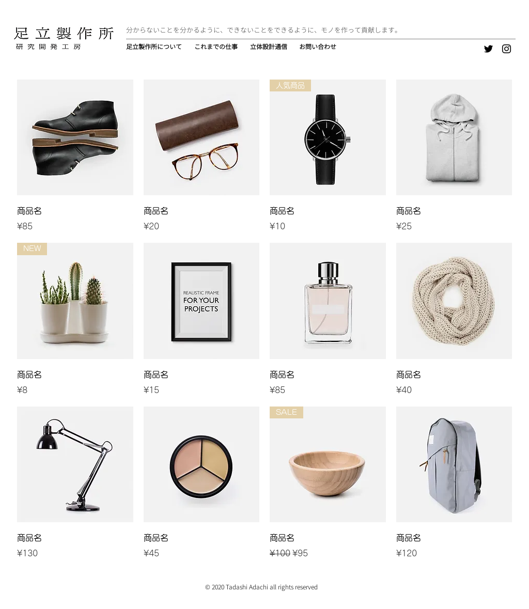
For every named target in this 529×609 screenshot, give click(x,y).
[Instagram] (506, 49)
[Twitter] (488, 49)
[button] (217, 47)
